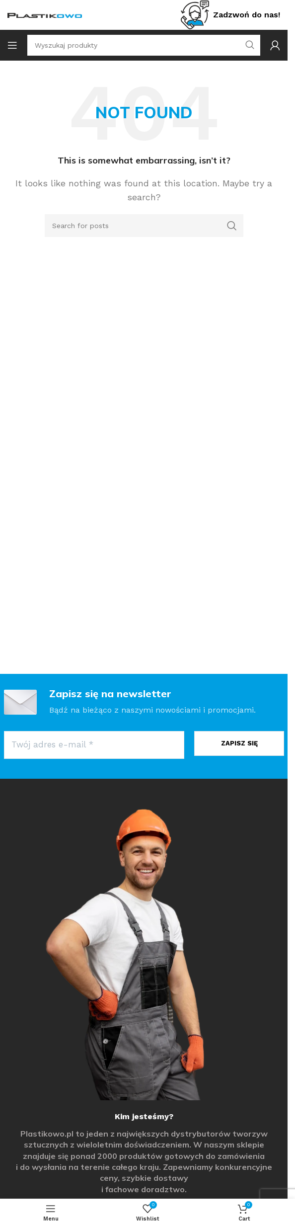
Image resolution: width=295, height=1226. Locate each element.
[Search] (144, 225)
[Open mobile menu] (12, 45)
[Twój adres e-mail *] (94, 745)
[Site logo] (44, 14)
